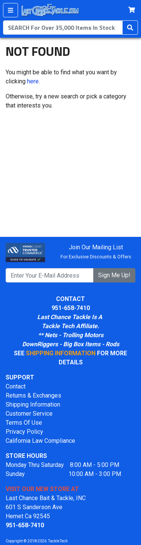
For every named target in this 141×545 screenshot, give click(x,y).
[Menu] (10, 10)
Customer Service (29, 413)
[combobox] (63, 27)
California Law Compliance (40, 440)
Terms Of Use (24, 422)
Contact (16, 386)
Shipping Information (33, 404)
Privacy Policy (24, 431)
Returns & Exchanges (33, 395)
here (33, 81)
